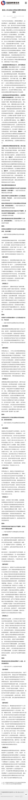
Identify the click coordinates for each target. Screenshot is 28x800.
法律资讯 (14, 17)
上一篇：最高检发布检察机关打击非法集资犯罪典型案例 (13, 782)
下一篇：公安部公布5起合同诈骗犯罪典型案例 (11, 783)
